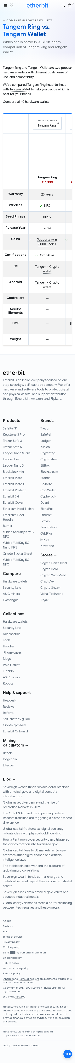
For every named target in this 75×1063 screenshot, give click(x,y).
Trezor (45, 428)
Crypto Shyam (50, 588)
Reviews (8, 707)
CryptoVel (47, 581)
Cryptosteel (48, 459)
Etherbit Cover (13, 503)
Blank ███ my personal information (24, 952)
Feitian (45, 521)
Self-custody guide (16, 719)
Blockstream (49, 472)
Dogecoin (10, 759)
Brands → (49, 420)
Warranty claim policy (16, 968)
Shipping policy (12, 957)
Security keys (12, 588)
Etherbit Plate (12, 478)
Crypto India (49, 569)
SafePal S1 (10, 428)
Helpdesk (9, 700)
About (7, 921)
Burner (7, 526)
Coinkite (46, 484)
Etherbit (46, 515)
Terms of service (13, 936)
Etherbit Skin (11, 496)
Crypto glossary (14, 725)
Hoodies (9, 646)
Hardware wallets (15, 581)
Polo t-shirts (11, 665)
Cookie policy (11, 947)
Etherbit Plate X (14, 484)
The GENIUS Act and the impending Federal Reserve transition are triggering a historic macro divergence (37, 818)
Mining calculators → (16, 743)
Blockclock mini (13, 472)
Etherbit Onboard (15, 731)
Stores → (48, 555)
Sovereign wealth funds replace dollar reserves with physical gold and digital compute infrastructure (36, 791)
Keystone (47, 546)
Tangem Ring (12, 68)
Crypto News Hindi (53, 563)
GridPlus (46, 534)
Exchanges (10, 600)
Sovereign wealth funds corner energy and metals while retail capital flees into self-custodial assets (37, 881)
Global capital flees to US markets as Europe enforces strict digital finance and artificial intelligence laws (34, 855)
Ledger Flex (11, 459)
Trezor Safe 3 (12, 441)
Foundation (48, 527)
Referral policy (11, 973)
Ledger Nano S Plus (17, 453)
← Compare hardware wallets (28, 20)
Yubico (45, 447)
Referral (8, 713)
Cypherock (48, 496)
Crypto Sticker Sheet (17, 554)
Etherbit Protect (14, 490)
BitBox (44, 466)
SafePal (45, 435)
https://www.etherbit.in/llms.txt (21, 1035)
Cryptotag (47, 453)
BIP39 (47, 217)
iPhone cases (12, 653)
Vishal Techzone (51, 594)
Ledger (45, 441)
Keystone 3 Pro (14, 435)
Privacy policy (11, 942)
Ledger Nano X (13, 466)
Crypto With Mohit (53, 575)
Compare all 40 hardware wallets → (28, 102)
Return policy (11, 963)
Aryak (44, 600)
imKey (44, 540)
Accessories (11, 634)
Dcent (44, 503)
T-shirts (8, 671)
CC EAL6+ (47, 255)
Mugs (7, 659)
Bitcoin (8, 753)
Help (6, 931)
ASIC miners (11, 594)
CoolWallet (48, 490)
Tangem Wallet (38, 68)
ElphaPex (46, 509)
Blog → (9, 779)
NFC (47, 206)
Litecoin (8, 765)
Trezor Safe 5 (12, 447)
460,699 (20, 996)
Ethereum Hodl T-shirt (18, 509)
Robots (8, 683)
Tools (6, 640)
